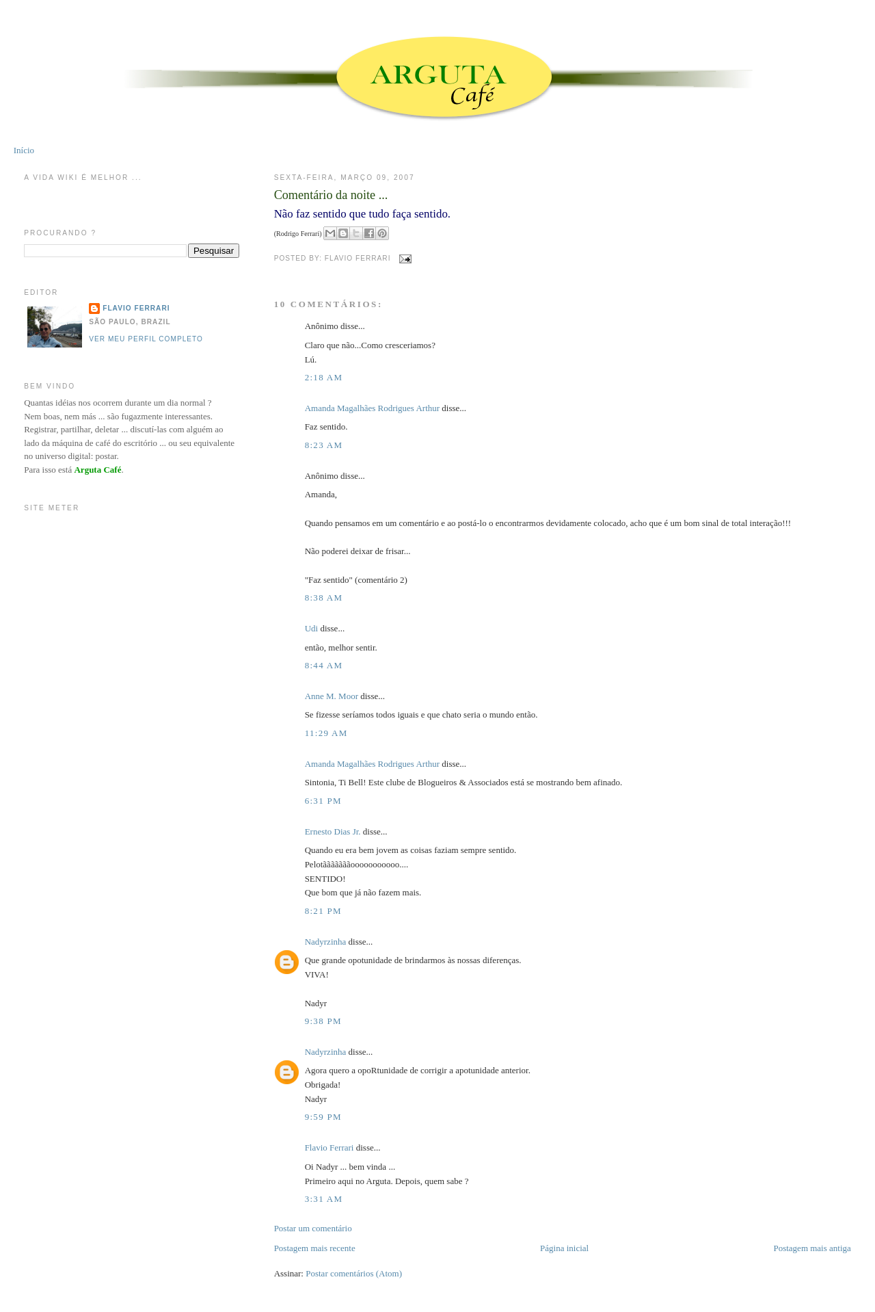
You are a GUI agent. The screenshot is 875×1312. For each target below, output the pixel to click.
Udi (312, 628)
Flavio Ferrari (329, 1147)
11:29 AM (326, 733)
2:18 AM (324, 377)
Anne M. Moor (331, 696)
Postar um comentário (313, 1228)
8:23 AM (324, 445)
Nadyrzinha (326, 941)
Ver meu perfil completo (146, 339)
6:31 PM (323, 801)
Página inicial (564, 1248)
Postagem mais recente (314, 1248)
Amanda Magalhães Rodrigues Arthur (372, 408)
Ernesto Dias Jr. (333, 831)
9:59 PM (323, 1117)
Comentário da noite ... (331, 195)
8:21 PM (323, 911)
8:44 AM (324, 665)
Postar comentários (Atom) (354, 1273)
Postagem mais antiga (811, 1248)
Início (24, 150)
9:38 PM (323, 1021)
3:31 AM (324, 1199)
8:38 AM (324, 597)
